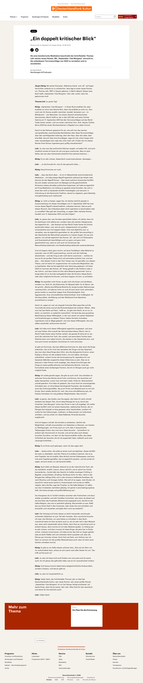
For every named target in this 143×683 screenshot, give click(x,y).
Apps (60, 659)
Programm (24, 17)
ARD (56, 679)
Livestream (36, 656)
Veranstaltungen (64, 668)
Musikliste (55, 17)
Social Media (90, 659)
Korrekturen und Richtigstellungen (125, 668)
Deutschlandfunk (63, 3)
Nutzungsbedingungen (75, 677)
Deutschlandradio (119, 656)
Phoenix (70, 679)
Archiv (65, 17)
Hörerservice (90, 656)
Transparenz (117, 665)
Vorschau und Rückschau (14, 656)
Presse (115, 659)
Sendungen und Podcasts (14, 659)
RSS (60, 665)
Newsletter (62, 662)
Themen (13, 17)
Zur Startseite (40, 640)
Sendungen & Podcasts (40, 17)
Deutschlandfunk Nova (78, 3)
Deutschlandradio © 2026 (71, 675)
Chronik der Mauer (89, 679)
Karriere (115, 662)
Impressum (91, 677)
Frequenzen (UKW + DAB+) (41, 659)
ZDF (62, 679)
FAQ (60, 656)
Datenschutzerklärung (56, 677)
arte (77, 679)
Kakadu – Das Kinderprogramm (16, 665)
